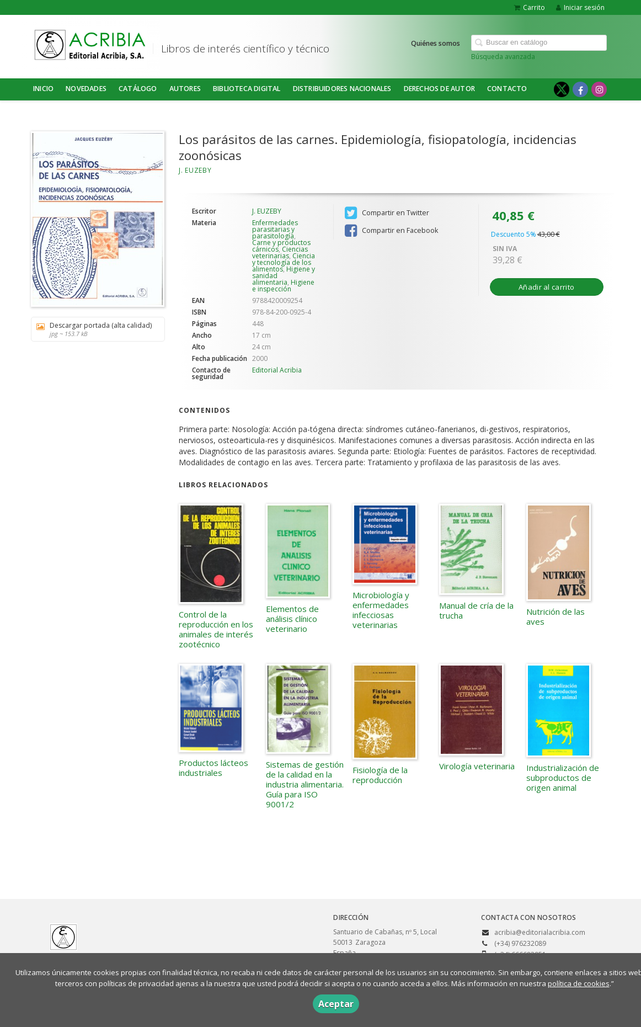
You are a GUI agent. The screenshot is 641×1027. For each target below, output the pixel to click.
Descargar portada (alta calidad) (94, 329)
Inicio (43, 88)
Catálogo (138, 88)
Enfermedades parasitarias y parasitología (275, 229)
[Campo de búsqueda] (539, 43)
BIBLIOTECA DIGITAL (247, 88)
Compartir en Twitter (387, 213)
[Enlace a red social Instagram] (599, 89)
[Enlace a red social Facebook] (580, 89)
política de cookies (579, 983)
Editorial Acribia (277, 370)
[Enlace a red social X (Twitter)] (561, 89)
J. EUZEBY (195, 170)
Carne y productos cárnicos (281, 246)
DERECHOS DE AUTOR (439, 88)
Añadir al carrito (546, 287)
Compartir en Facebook (391, 231)
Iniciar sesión (580, 7)
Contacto (507, 88)
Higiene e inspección (283, 286)
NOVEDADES (86, 88)
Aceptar (336, 1004)
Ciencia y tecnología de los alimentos (283, 262)
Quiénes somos (435, 43)
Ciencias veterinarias (280, 252)
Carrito (529, 7)
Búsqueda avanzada (503, 56)
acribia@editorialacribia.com (539, 932)
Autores (185, 88)
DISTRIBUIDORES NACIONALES (342, 88)
